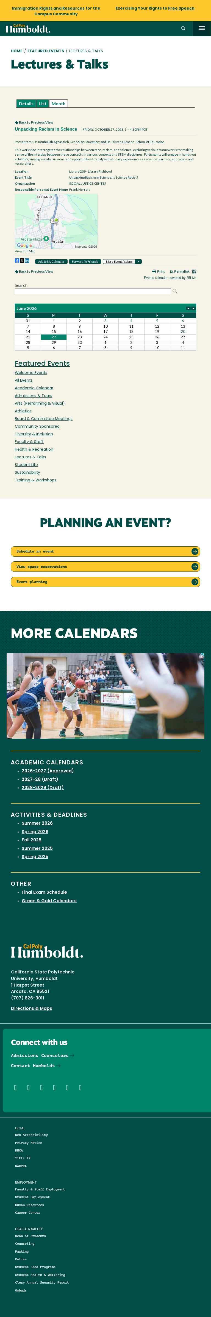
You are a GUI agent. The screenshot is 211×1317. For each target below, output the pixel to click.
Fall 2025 (31, 840)
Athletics (23, 411)
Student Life (26, 465)
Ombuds (21, 1290)
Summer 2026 (37, 823)
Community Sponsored (37, 427)
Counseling (24, 1243)
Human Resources (29, 1205)
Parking (22, 1251)
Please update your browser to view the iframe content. (105, 103)
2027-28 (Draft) (40, 780)
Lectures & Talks (30, 457)
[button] (183, 28)
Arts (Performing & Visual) (40, 404)
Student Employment (32, 1197)
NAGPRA (21, 1166)
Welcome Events (31, 373)
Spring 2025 (35, 857)
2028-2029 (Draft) (43, 788)
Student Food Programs (35, 1267)
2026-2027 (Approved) (48, 771)
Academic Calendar (34, 388)
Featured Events (45, 51)
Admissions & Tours (33, 396)
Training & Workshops (35, 480)
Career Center (27, 1212)
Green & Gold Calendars (49, 901)
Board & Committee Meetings (44, 419)
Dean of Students (30, 1236)
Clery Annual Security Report (42, 1282)
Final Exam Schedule (44, 892)
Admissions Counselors (40, 1055)
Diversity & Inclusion (34, 434)
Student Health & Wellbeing (40, 1275)
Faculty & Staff (29, 442)
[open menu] (202, 28)
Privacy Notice (28, 1143)
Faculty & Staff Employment (40, 1189)
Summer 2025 (37, 849)
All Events (24, 381)
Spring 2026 (35, 832)
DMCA (19, 1150)
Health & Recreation (34, 450)
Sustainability (27, 473)
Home (17, 51)
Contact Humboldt (33, 1065)
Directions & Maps (31, 1009)
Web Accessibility (31, 1135)
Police (21, 1259)
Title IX (22, 1158)
